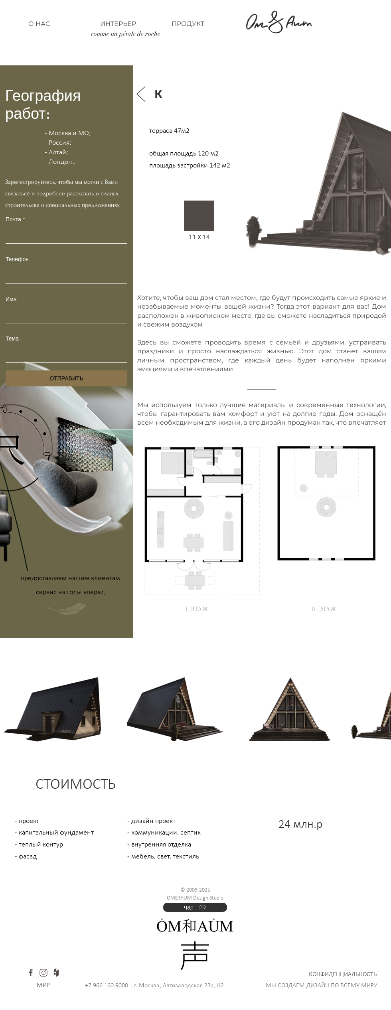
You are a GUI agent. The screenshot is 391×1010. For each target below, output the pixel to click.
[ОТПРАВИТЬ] (66, 378)
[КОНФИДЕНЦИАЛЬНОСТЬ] (343, 974)
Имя (11, 299)
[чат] (195, 907)
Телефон (17, 259)
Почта (13, 219)
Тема (12, 338)
